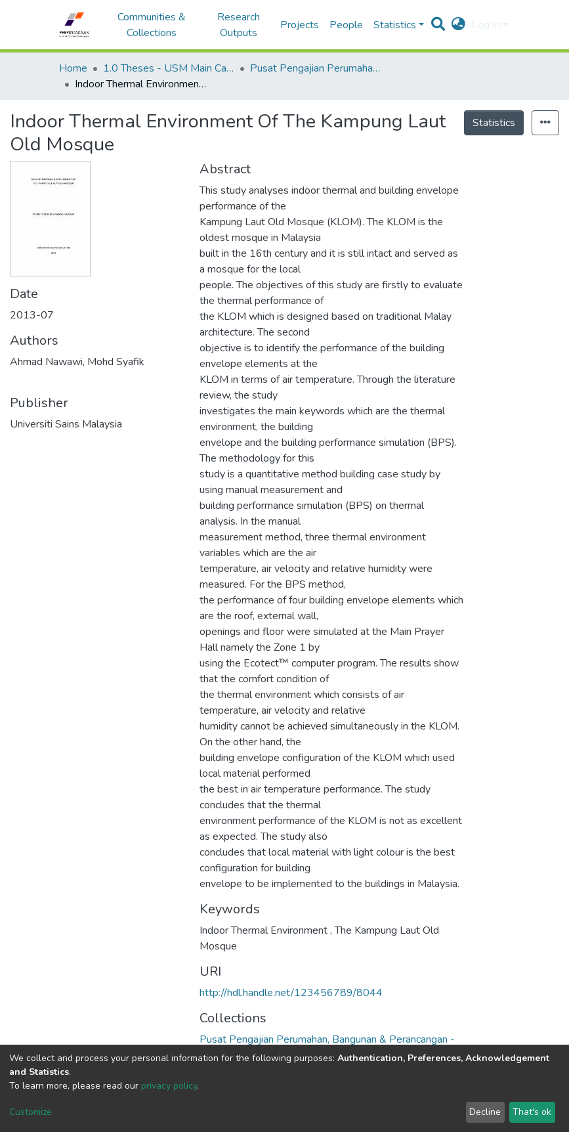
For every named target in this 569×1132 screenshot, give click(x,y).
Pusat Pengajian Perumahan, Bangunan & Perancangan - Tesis (315, 68)
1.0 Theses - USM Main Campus (168, 68)
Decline (485, 1112)
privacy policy (169, 1085)
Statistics (494, 123)
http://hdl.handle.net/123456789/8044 (291, 993)
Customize (30, 1112)
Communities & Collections (151, 25)
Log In (486, 25)
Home (73, 68)
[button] (458, 25)
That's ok (532, 1112)
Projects (299, 25)
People (346, 25)
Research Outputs (238, 25)
